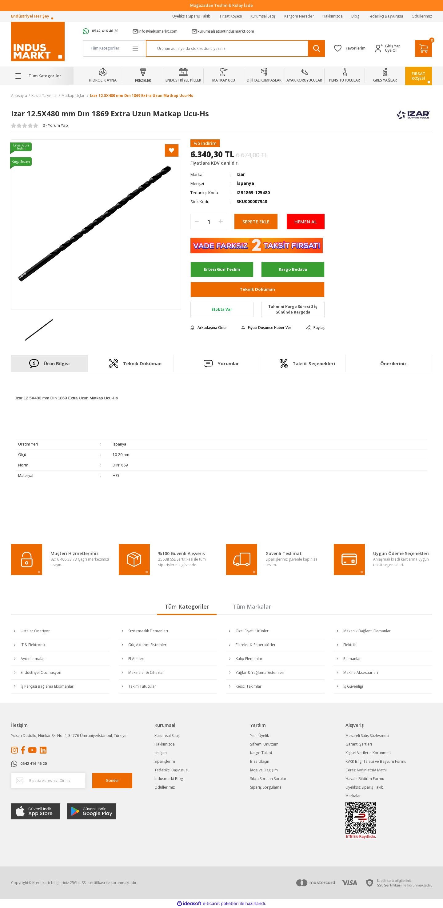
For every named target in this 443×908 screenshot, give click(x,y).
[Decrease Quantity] (197, 221)
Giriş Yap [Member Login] (393, 46)
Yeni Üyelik (259, 735)
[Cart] (423, 48)
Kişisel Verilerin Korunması (368, 752)
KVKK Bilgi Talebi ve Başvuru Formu (375, 761)
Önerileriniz (393, 363)
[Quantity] (209, 221)
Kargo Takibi (261, 752)
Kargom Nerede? (299, 16)
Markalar (353, 795)
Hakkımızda (332, 16)
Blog (355, 16)
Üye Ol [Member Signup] (391, 50)
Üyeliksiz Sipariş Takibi (191, 16)
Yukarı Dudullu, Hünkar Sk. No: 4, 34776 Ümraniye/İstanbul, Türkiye (68, 735)
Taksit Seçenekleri (307, 363)
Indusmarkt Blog (168, 778)
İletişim (160, 752)
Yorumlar (221, 363)
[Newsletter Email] (48, 780)
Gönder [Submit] (112, 780)
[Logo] (38, 42)
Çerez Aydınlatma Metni (366, 770)
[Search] (235, 48)
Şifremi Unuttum (264, 744)
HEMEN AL (305, 221)
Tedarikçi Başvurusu (385, 16)
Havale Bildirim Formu (364, 778)
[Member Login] (380, 48)
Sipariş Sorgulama (265, 787)
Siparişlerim (164, 761)
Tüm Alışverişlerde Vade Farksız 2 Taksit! (222, 5)
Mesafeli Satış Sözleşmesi (367, 735)
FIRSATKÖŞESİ (418, 76)
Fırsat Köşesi (231, 16)
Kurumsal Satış (263, 16)
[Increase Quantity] (221, 221)
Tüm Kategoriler (187, 606)
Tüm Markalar (252, 606)
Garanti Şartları (358, 744)
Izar (241, 174)
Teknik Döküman (257, 289)
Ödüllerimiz (422, 16)
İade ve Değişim (264, 770)
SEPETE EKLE (255, 221)
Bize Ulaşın (259, 761)
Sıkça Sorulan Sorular (268, 778)
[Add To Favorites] (172, 150)
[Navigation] (42, 76)
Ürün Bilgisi (49, 363)
